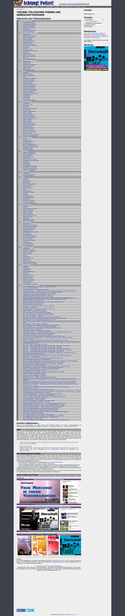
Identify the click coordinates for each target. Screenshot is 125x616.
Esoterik (25, 255)
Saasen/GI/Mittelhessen (67, 7)
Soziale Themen (25, 171)
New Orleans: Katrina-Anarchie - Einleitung (34, 365)
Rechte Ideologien (26, 265)
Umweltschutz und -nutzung (30, 51)
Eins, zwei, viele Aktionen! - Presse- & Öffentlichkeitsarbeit (38, 314)
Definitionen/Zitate (28, 74)
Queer (24, 189)
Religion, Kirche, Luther (27, 247)
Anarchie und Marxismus (29, 90)
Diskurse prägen (27, 121)
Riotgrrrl (25, 193)
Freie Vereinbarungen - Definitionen (32, 329)
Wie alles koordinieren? (29, 44)
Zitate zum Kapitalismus (29, 152)
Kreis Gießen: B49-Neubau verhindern (94, 33)
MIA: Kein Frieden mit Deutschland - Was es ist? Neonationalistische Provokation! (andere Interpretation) (50, 361)
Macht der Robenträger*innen (30, 145)
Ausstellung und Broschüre (30, 203)
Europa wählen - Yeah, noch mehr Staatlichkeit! (35, 324)
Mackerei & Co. (27, 181)
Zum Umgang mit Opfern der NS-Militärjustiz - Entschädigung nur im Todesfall (43, 415)
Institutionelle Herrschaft (29, 25)
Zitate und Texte (27, 133)
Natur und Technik (28, 40)
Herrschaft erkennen (26, 20)
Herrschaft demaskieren (29, 23)
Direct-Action (17, 7)
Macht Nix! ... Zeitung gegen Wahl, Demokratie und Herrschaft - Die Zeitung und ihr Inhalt (46, 345)
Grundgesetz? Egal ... (28, 141)
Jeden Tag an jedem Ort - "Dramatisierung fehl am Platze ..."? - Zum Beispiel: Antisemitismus (47, 332)
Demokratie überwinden (29, 115)
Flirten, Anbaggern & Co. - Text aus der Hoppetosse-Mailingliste (39, 326)
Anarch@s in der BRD (29, 79)
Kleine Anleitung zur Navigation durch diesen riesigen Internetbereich (36, 463)
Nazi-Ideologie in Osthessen (30, 284)
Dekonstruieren (27, 68)
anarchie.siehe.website (56, 426)
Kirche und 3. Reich (28, 258)
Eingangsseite (26, 34)
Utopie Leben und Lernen (29, 215)
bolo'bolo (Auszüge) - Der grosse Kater (33, 303)
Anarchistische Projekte (29, 100)
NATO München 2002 (28, 244)
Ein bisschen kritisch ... (29, 129)
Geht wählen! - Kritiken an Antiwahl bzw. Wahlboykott (37, 330)
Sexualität (25, 195)
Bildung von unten (27, 217)
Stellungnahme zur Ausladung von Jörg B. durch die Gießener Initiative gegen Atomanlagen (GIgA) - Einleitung (52, 391)
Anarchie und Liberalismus (30, 89)
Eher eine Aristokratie (28, 116)
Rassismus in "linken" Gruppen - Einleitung (34, 376)
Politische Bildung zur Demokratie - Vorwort (34, 370)
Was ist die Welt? (27, 38)
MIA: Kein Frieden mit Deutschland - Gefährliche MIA (37, 359)
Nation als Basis (27, 112)
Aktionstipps (26, 218)
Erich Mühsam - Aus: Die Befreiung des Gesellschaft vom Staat (39, 319)
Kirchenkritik (26, 256)
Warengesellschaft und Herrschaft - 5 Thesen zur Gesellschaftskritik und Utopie (43, 404)
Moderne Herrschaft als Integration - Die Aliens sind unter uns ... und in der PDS (44, 362)
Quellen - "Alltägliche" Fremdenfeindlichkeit (34, 373)
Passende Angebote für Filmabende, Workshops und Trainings (49, 531)
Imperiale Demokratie (28, 127)
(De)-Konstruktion (27, 188)
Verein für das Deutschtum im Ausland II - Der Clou (36, 402)
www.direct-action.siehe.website (60, 560)
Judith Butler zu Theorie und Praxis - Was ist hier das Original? (39, 333)
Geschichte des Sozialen (29, 30)
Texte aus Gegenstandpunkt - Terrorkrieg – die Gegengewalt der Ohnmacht (42, 393)
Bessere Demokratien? (29, 130)
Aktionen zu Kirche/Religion (30, 263)
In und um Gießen (27, 245)
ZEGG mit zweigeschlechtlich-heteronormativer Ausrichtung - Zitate (40, 409)
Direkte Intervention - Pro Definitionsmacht (34, 310)
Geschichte (26, 107)
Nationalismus (26, 270)
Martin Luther (26, 259)
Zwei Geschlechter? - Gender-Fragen (32, 418)
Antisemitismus (27, 269)
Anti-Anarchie (26, 99)
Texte (24, 77)
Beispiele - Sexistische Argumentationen (33, 300)
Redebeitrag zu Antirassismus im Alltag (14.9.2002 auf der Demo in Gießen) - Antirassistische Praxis (49, 382)
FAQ (75, 614)
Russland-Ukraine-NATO (29, 228)
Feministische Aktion (28, 197)
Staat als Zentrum (27, 114)
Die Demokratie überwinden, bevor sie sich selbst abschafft (95, 35)
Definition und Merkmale (29, 251)
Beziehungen (26, 182)
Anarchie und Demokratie (29, 85)
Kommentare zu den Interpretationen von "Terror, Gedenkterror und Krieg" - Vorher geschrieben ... (48, 337)
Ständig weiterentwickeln (29, 64)
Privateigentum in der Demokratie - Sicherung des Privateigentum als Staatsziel (43, 371)
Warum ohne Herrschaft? (29, 36)
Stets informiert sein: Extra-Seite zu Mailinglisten (48, 566)
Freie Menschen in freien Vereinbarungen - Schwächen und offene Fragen (42, 328)
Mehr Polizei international (29, 236)
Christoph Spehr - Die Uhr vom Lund (32, 304)
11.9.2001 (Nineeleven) (29, 237)
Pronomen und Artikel (28, 200)
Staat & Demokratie (26, 101)
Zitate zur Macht (27, 53)
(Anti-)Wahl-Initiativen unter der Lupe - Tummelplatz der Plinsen (39, 286)
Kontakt (66, 614)
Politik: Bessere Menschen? (30, 118)
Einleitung (25, 73)
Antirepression (26, 7)
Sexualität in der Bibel (28, 192)
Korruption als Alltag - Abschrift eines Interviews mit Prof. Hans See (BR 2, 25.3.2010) (45, 340)
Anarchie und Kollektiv (29, 86)
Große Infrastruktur (28, 49)
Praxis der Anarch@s (28, 81)
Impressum (71, 614)
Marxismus (26, 57)
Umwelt (42, 7)
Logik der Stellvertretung (29, 111)
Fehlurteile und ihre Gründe (30, 147)
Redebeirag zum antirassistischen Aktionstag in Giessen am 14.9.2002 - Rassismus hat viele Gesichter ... (50, 381)
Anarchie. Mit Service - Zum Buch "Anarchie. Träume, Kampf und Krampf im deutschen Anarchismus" (49, 291)
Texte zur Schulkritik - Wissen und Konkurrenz (35, 398)
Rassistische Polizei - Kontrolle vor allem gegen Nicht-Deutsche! (39, 377)
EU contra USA (27, 233)
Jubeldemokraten (27, 126)
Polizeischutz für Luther (29, 262)
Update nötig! (26, 97)
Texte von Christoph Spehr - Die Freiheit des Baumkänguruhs (39, 395)
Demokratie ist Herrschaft (29, 108)
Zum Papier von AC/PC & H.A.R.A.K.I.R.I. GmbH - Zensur (38, 414)
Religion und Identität (28, 249)
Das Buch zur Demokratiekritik (31, 134)
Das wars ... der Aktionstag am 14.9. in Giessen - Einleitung (38, 306)
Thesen (25, 178)
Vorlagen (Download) (28, 219)
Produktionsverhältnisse (29, 26)
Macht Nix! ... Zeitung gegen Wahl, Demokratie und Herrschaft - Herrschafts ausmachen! (46, 348)
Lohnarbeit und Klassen (29, 174)
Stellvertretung (27, 29)
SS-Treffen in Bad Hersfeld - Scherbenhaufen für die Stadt (38, 389)
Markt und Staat (27, 122)
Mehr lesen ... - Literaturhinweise (31, 356)
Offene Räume (27, 67)
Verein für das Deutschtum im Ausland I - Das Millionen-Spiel (39, 400)
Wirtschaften (26, 47)
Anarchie (23, 71)
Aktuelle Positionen (28, 84)
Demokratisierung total (29, 125)
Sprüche (25, 207)
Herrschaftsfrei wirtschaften (30, 166)
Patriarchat (26, 180)
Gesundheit (26, 173)
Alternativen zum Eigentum (30, 167)
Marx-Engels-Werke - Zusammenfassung (33, 354)
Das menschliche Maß (29, 41)
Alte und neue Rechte (28, 271)
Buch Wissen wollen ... (29, 221)
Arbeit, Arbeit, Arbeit (28, 156)
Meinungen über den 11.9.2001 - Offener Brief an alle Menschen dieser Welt (43, 358)
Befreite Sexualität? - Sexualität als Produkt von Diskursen (38, 296)
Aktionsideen (26, 241)
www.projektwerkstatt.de (56, 462)
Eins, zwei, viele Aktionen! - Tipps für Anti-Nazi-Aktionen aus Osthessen (41, 317)
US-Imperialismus (27, 234)
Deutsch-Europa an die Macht (31, 232)
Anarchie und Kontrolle (29, 88)
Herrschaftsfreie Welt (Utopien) (29, 33)
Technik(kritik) (26, 158)
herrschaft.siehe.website (41, 426)
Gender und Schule (28, 185)
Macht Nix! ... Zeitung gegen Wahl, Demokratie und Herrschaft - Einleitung (42, 347)
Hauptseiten (26, 103)
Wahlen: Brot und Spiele (29, 132)
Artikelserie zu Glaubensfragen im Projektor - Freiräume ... (38, 295)
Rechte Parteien (27, 277)
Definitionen (26, 105)
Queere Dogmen (27, 190)
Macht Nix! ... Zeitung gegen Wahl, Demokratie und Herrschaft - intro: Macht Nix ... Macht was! (47, 350)
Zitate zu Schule (27, 212)
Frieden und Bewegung (29, 240)
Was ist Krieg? (27, 223)
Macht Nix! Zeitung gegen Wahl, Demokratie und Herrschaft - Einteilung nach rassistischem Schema (49, 352)
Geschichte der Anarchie (29, 78)
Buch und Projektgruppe (29, 59)
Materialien (77, 7)
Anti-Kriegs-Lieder (27, 243)
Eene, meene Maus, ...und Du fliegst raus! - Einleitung (37, 313)
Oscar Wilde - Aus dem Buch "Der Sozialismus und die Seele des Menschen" (43, 367)
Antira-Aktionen (27, 282)
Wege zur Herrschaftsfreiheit (29, 60)
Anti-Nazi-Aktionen (28, 281)
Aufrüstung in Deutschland (30, 225)
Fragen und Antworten (29, 75)
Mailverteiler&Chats (95, 37)
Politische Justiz (27, 142)
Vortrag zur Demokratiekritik (30, 136)
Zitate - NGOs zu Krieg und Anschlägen (33, 413)
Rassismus (26, 267)
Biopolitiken (26, 162)
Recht (24, 138)
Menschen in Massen (28, 31)
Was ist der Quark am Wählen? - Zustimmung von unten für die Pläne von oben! (44, 406)
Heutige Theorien (27, 82)
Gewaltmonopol (27, 140)
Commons (25, 48)
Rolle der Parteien (27, 119)
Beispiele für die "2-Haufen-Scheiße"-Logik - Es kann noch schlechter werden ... (44, 302)
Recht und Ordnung (26, 137)
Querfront (25, 273)
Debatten (57, 7)
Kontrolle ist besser (28, 149)
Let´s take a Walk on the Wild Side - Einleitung (35, 344)
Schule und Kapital (28, 211)
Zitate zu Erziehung (28, 210)
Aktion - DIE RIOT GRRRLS (30, 288)
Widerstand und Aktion (29, 70)
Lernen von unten (26, 204)
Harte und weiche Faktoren (30, 159)
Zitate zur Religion (28, 252)
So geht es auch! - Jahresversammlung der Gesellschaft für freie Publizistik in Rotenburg (46, 387)
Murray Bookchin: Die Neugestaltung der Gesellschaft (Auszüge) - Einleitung (43, 363)
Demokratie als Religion (29, 123)
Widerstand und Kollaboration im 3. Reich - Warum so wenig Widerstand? (42, 407)
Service (83, 7)
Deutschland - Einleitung (29, 307)
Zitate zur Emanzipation (29, 55)
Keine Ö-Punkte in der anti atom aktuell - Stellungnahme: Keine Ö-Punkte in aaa (44, 336)
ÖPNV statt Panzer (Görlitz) (30, 226)
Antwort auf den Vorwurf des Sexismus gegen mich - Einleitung (39, 293)
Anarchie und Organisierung (30, 93)
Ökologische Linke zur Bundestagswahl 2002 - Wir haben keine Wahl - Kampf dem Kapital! (46, 366)
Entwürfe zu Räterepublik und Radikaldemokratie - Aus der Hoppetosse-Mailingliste (44, 318)
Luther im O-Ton (27, 260)
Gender (23, 177)
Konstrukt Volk (27, 110)
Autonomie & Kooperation (29, 45)
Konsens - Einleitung (28, 339)
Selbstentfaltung (27, 42)
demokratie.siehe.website (70, 426)
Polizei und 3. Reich (28, 278)
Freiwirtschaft (26, 274)
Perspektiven (26, 96)
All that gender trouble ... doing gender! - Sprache (36, 289)
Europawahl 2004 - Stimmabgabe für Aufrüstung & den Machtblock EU (41, 325)
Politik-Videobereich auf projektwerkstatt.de (49, 504)
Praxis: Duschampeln (28, 201)
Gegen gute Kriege (28, 230)
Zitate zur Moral (27, 254)
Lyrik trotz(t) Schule (28, 214)
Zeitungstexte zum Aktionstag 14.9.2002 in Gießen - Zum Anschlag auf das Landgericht (45, 411)
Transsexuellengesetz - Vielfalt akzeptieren (34, 399)
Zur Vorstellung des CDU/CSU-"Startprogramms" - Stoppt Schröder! (40, 417)
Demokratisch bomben (29, 229)
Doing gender (26, 199)
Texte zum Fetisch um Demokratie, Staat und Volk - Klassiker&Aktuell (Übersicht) (44, 396)
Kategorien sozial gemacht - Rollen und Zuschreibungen (37, 334)
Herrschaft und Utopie (28, 37)
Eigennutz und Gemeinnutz (30, 169)
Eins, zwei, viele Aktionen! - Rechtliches (33, 315)
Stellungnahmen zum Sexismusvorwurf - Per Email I (36, 392)
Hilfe (93, 14)
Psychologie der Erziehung (30, 208)
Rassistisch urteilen (28, 148)
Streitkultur (26, 52)
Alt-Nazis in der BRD (28, 276)
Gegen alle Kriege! (26, 222)
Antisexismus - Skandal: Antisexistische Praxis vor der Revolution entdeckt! (42, 292)
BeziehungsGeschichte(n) (29, 184)
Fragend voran (27, 63)
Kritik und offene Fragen (29, 56)
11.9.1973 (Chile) (27, 238)
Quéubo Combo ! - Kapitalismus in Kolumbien (35, 374)
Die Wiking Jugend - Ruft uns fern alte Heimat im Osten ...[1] (38, 308)
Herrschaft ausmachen (29, 22)
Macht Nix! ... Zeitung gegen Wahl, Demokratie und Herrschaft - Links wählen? (43, 351)
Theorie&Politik (49, 7)
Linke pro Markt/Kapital (29, 170)
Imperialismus (26, 164)
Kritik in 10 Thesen (28, 104)
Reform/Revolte (27, 95)
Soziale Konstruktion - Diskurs (31, 388)
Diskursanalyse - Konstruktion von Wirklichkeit (35, 311)
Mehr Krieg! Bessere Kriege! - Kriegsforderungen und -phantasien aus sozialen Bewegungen (47, 355)
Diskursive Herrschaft (28, 27)
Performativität (27, 186)
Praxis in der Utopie (28, 66)
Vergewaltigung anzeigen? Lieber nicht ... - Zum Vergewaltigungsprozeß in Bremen (44, 403)
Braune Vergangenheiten (29, 144)
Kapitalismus (24, 151)
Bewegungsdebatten (28, 196)
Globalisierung (27, 163)
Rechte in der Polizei (28, 280)
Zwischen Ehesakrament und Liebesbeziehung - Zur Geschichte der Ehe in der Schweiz (46, 419)
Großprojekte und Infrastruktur (31, 160)
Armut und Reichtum (28, 175)
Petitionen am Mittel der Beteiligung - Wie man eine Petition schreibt (40, 369)
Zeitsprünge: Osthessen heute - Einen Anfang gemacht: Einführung (40, 410)
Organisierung (35, 7)
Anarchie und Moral (28, 92)
